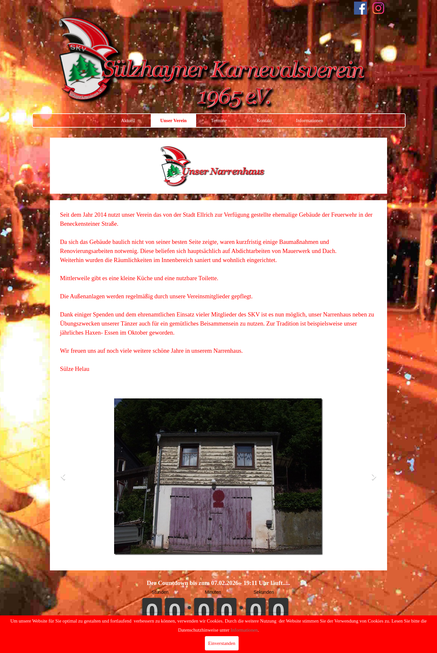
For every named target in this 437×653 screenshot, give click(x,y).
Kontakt (264, 120)
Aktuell (128, 120)
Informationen (309, 120)
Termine (219, 120)
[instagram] (378, 8)
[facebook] (360, 8)
